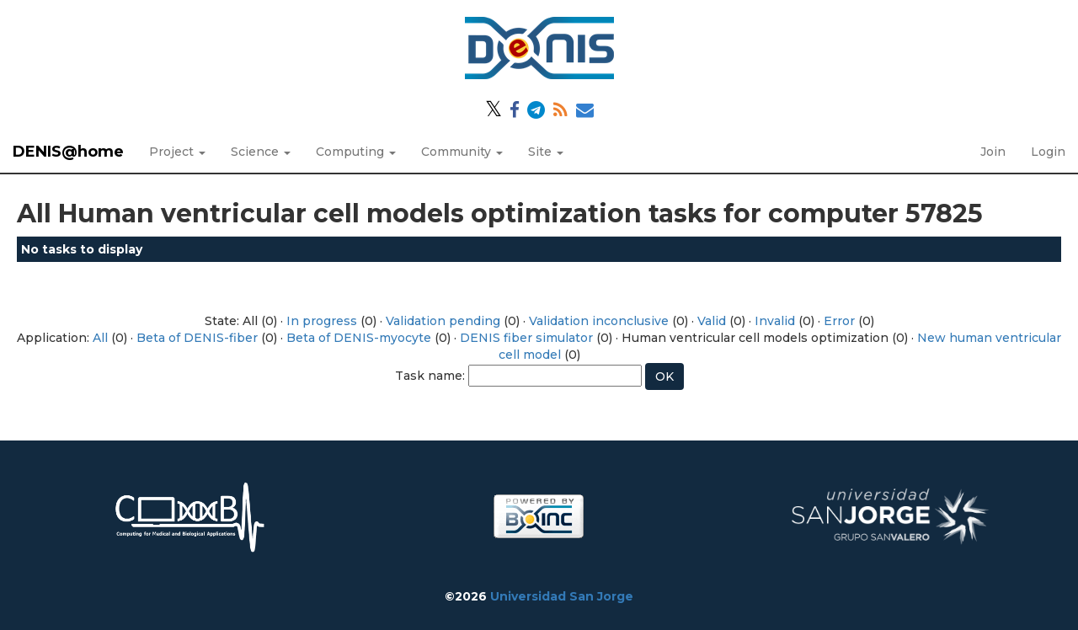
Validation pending (443, 320)
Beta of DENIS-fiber (197, 337)
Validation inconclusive (599, 320)
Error (839, 320)
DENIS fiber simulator (526, 337)
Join (993, 151)
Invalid (775, 320)
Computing (356, 151)
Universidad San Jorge (561, 596)
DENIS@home (68, 151)
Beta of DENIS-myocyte (358, 337)
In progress (321, 320)
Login (1048, 151)
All (100, 337)
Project (177, 151)
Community (462, 151)
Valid (711, 320)
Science (261, 151)
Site (545, 151)
